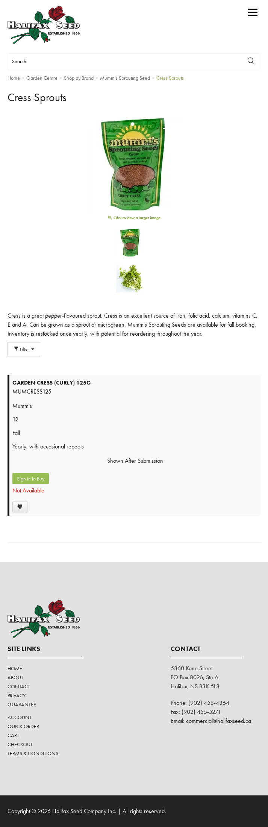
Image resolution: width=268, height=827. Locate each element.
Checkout (20, 744)
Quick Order (23, 726)
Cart (13, 735)
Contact (19, 686)
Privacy (17, 695)
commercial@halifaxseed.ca (218, 721)
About (15, 677)
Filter (24, 349)
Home (15, 668)
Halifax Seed (50, 25)
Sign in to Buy (30, 478)
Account (20, 717)
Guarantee (22, 704)
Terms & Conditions (33, 753)
